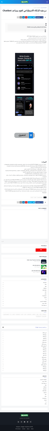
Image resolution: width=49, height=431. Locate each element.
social (32, 197)
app (35, 197)
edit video (24, 290)
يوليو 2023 (24, 348)
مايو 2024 (24, 338)
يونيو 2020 (24, 368)
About (28, 428)
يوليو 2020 (24, 366)
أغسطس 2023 (24, 346)
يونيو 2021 (24, 353)
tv (24, 299)
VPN (24, 284)
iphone (45, 392)
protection (24, 296)
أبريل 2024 (24, 340)
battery (24, 288)
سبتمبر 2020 (24, 363)
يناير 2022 (24, 351)
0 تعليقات (36, 14)
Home (32, 428)
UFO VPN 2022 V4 (36, 265)
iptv (24, 292)
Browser (24, 282)
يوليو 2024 (24, 334)
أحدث (46, 241)
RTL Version (18, 428)
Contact (23, 428)
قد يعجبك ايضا (24, 305)
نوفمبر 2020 (24, 359)
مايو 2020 (24, 370)
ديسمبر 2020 (24, 357)
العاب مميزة (24, 303)
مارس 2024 (24, 342)
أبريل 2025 (24, 333)
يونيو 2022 (24, 349)
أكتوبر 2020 (24, 361)
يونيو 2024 (24, 336)
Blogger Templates (25, 426)
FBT (32, 426)
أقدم (3, 241)
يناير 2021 (24, 355)
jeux (24, 294)
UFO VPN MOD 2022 (36, 270)
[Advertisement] (24, 149)
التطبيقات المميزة (37, 7)
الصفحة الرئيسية (43, 7)
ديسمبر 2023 (24, 344)
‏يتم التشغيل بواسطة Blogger (24, 327)
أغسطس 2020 (24, 365)
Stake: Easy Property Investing (33, 260)
